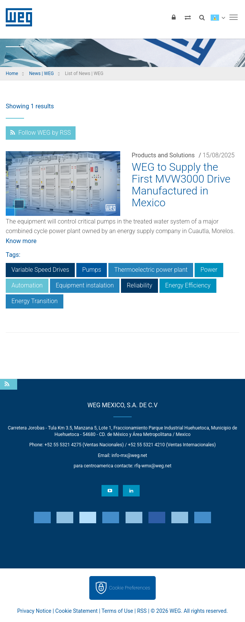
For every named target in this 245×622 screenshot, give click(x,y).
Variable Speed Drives (40, 269)
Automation (27, 285)
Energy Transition (34, 301)
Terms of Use (117, 611)
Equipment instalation (85, 285)
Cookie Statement (76, 611)
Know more (21, 241)
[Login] (173, 17)
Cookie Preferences (129, 588)
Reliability (139, 285)
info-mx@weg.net (129, 455)
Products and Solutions (163, 155)
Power (208, 269)
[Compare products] (187, 17)
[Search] (202, 17)
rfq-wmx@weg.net (152, 466)
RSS (142, 611)
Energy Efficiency (188, 285)
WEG (16, 17)
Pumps (91, 269)
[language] (217, 17)
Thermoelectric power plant (150, 269)
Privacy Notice (34, 611)
